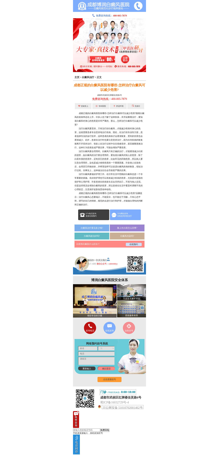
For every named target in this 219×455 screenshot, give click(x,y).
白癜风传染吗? (127, 236)
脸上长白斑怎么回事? (127, 228)
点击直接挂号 (109, 379)
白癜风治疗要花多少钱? (92, 228)
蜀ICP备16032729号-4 (114, 402)
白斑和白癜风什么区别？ (88, 244)
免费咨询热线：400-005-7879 (109, 98)
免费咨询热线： (109, 15)
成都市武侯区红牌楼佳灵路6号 (109, 95)
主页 (77, 77)
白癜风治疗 (88, 77)
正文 (99, 77)
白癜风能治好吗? (92, 236)
